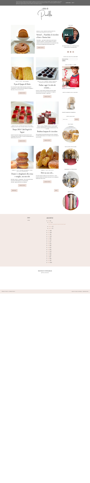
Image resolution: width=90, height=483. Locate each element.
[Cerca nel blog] (69, 59)
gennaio (50, 228)
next (56, 190)
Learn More (68, 2)
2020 (49, 240)
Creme (31, 170)
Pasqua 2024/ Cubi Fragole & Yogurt (22, 131)
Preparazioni (53, 127)
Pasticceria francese (41, 32)
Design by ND (85, 291)
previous (14, 190)
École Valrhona (41, 126)
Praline (54, 82)
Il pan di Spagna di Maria (22, 84)
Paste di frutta (48, 126)
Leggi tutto (40, 47)
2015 (49, 249)
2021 (49, 238)
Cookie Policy (12, 291)
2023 (49, 234)
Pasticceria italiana (47, 82)
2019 (49, 241)
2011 (48, 256)
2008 (49, 262)
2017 (49, 245)
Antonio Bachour (23, 125)
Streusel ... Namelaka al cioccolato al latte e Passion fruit (48, 36)
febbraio (50, 226)
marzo (50, 222)
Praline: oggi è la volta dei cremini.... (47, 86)
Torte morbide (26, 81)
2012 (49, 255)
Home (28, 220)
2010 (49, 258)
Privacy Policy (5, 291)
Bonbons (46, 81)
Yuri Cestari (31, 126)
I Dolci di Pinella (78, 291)
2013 (49, 253)
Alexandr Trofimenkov (24, 170)
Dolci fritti (19, 171)
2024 (49, 232)
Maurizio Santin (47, 31)
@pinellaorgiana (45, 272)
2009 (49, 260)
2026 (49, 220)
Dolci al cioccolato (52, 125)
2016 (49, 247)
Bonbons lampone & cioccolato (47, 131)
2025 (49, 230)
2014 (49, 251)
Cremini (50, 81)
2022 (49, 236)
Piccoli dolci (49, 32)
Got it (73, 2)
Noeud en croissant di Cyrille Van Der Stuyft (56, 224)
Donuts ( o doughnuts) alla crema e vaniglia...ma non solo (22, 175)
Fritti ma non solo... (47, 172)
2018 (49, 243)
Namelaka (53, 31)
